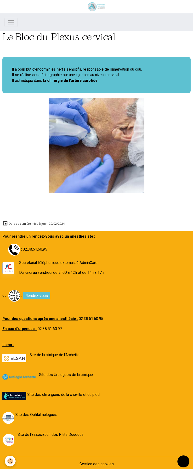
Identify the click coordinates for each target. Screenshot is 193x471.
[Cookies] (10, 461)
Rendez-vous (36, 295)
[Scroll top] (183, 461)
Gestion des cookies (96, 464)
